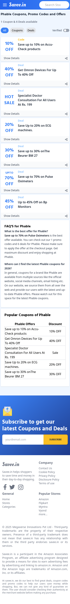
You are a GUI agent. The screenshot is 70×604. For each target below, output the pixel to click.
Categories (8, 506)
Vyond (42, 510)
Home (6, 499)
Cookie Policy (47, 472)
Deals (31, 30)
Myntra (43, 506)
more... (43, 514)
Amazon (44, 499)
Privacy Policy (47, 475)
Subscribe (55, 439)
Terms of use (47, 483)
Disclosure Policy (49, 479)
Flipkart (43, 503)
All (4, 30)
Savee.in (10, 464)
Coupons (17, 30)
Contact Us (45, 468)
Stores (6, 503)
